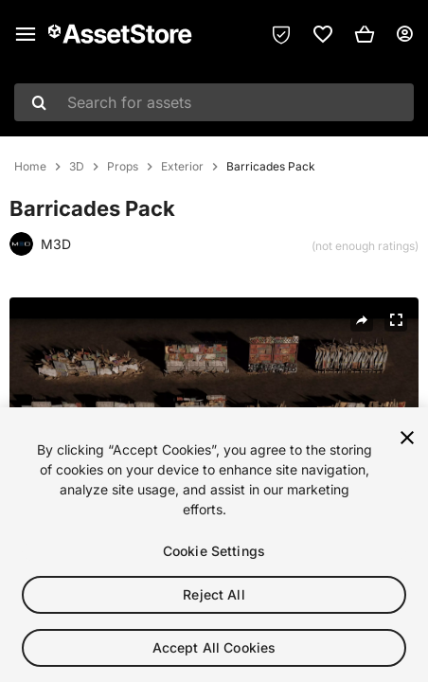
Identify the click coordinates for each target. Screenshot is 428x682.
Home (30, 166)
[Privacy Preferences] (281, 34)
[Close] (407, 443)
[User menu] (404, 34)
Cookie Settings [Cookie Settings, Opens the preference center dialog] (214, 556)
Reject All (213, 600)
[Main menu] (26, 34)
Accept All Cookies (214, 653)
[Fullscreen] (395, 320)
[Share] (361, 320)
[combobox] (214, 102)
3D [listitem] (76, 166)
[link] (323, 34)
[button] (364, 34)
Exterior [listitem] (182, 166)
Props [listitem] (122, 166)
